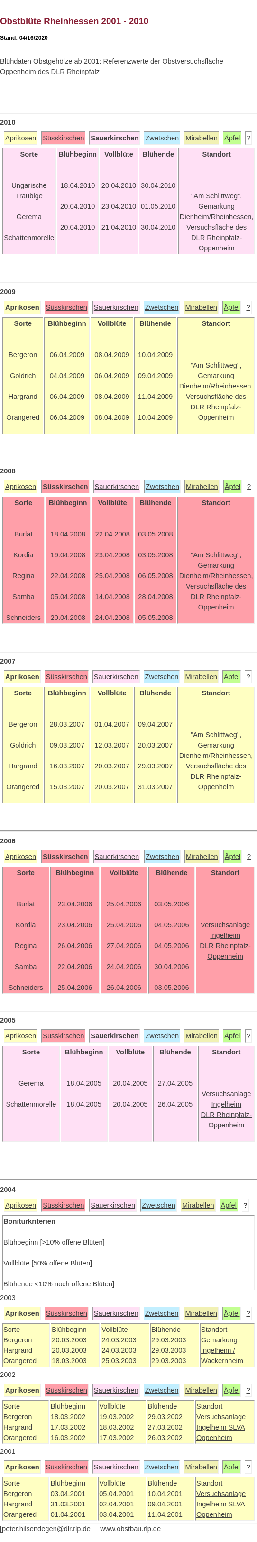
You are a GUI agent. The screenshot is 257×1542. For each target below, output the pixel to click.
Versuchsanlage (221, 1417)
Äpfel (232, 138)
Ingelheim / (218, 1350)
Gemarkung (219, 1340)
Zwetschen (162, 138)
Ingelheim (212, 1427)
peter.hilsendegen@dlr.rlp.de (46, 1529)
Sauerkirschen (116, 307)
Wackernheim (222, 1361)
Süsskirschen (63, 138)
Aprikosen (20, 138)
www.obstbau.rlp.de (130, 1529)
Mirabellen (201, 138)
